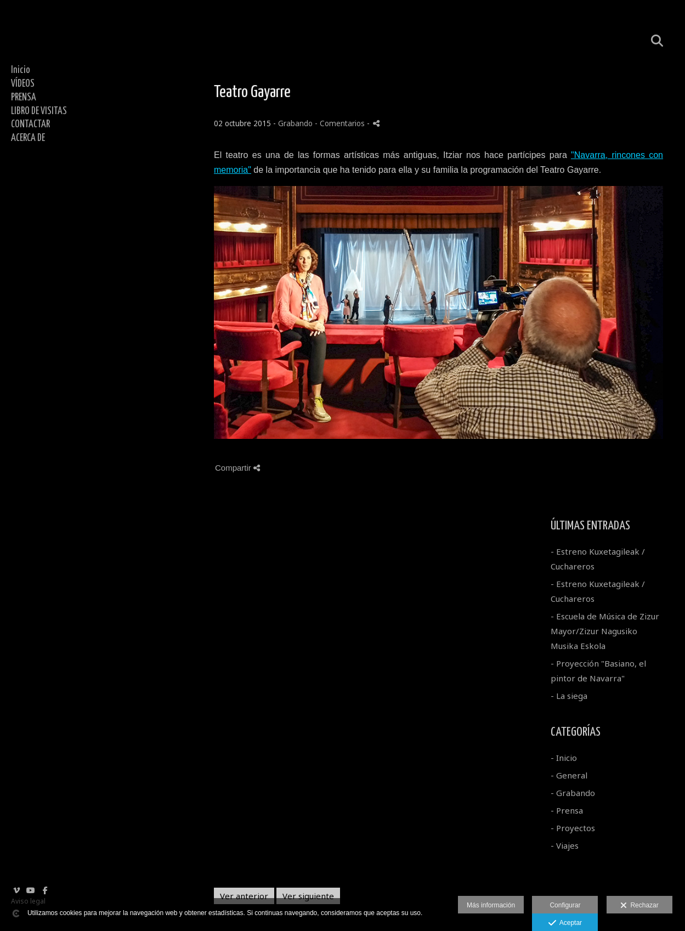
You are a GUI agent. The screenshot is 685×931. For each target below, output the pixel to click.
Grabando (295, 123)
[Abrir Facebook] (44, 890)
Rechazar (639, 905)
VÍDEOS (23, 84)
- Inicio (564, 757)
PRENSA (23, 98)
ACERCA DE (28, 138)
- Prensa (567, 810)
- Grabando (573, 792)
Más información (491, 905)
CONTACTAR (30, 124)
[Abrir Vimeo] (16, 890)
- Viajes (565, 845)
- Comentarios (341, 123)
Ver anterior (244, 895)
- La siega (569, 695)
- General (569, 775)
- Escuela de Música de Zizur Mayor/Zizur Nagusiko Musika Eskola (605, 631)
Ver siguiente (308, 895)
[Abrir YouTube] (30, 890)
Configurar (565, 905)
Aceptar (565, 923)
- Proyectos (573, 827)
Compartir (237, 467)
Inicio (20, 70)
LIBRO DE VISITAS (39, 111)
